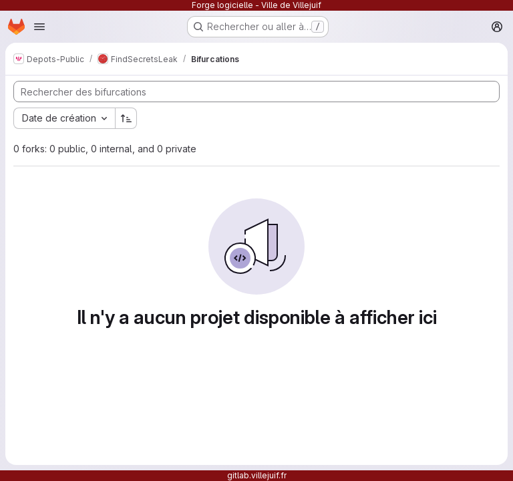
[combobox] (64, 118)
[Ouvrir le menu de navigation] (39, 26)
